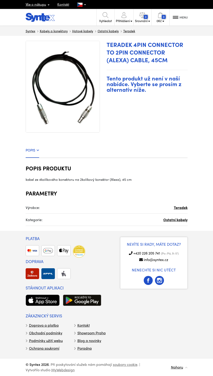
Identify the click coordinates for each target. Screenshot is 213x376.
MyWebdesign (63, 369)
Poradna (84, 348)
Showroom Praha (91, 332)
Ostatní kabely (108, 31)
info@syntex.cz (156, 259)
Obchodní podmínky (45, 332)
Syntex (30, 31)
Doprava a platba (44, 325)
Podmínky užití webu (46, 340)
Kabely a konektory (54, 31)
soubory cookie (125, 364)
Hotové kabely (82, 31)
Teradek (129, 31)
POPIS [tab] (32, 150)
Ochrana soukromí (44, 348)
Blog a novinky (89, 340)
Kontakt (63, 4)
